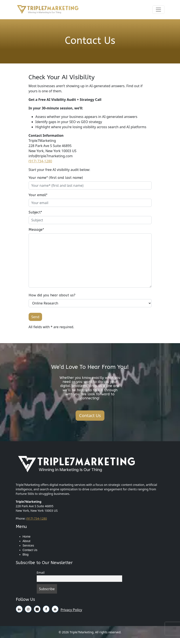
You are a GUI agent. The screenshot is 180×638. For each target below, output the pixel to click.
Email (41, 572)
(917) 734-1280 (40, 161)
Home (27, 536)
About (27, 541)
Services (28, 545)
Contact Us (30, 550)
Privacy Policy (71, 609)
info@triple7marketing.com (51, 156)
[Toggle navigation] (158, 9)
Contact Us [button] (90, 415)
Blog (26, 554)
